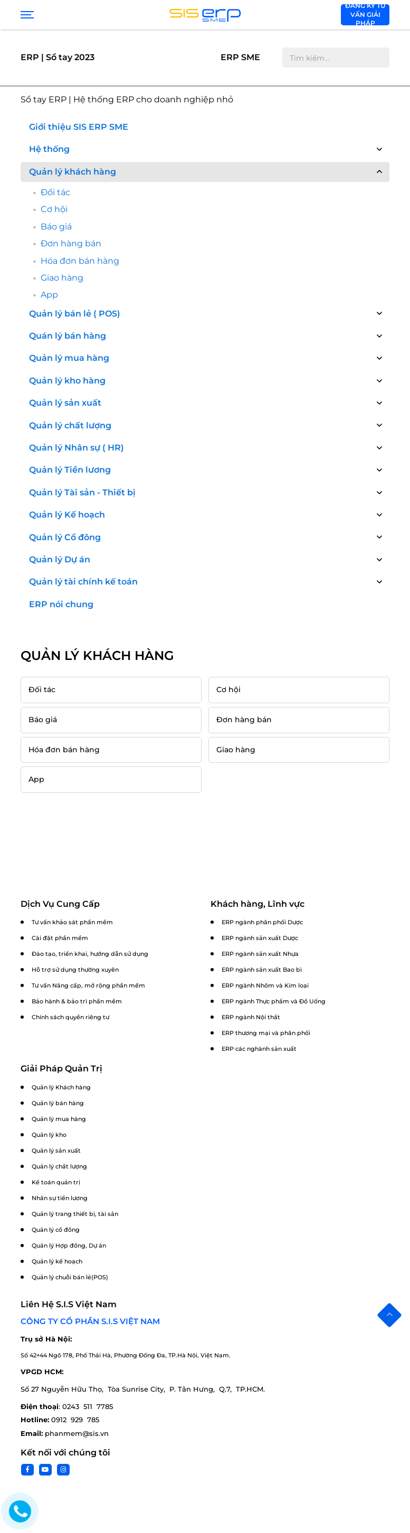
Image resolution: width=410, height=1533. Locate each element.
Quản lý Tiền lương (70, 470)
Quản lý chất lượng (70, 425)
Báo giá (56, 227)
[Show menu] (26, 15)
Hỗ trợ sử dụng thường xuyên (75, 969)
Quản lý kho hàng (67, 381)
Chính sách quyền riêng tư (70, 1017)
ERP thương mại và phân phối (266, 1033)
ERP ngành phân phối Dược (262, 922)
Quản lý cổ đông (56, 1229)
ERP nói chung (61, 604)
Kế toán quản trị (56, 1182)
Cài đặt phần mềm (60, 938)
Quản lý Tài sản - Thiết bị (82, 492)
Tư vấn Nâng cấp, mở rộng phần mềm (88, 985)
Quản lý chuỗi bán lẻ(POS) (70, 1277)
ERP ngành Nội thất (251, 1017)
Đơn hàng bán (71, 243)
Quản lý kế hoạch (57, 1261)
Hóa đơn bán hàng (80, 261)
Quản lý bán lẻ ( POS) (74, 314)
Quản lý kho (49, 1134)
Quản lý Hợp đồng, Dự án (69, 1245)
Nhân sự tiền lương (60, 1198)
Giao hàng (62, 278)
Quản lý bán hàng (58, 1103)
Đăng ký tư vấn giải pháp (365, 14)
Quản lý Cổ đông (65, 537)
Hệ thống (49, 149)
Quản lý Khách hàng (61, 1087)
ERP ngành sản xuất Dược (260, 938)
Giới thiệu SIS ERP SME (78, 127)
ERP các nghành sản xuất (259, 1048)
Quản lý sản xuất (65, 403)
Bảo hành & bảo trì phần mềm (77, 1001)
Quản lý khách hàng (72, 172)
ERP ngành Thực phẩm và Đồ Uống (274, 1001)
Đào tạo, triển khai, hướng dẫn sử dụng (90, 953)
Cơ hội (54, 209)
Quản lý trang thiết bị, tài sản (75, 1214)
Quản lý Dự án (59, 559)
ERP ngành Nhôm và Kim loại (265, 985)
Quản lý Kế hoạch (67, 515)
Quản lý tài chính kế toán (83, 582)
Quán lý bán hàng (67, 336)
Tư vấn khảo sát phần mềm (72, 922)
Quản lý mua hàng (69, 358)
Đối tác (55, 192)
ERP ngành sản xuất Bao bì (262, 969)
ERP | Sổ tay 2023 (57, 57)
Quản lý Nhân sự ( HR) (76, 448)
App (49, 295)
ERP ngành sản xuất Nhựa (260, 953)
